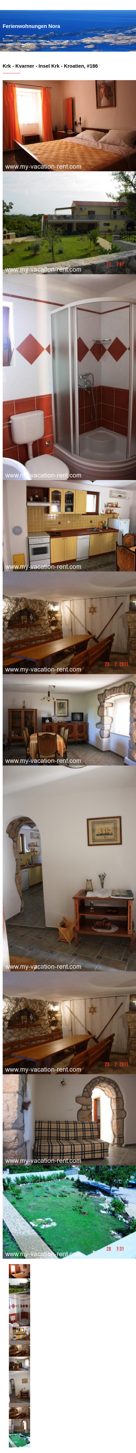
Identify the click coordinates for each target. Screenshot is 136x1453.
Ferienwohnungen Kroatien (32, 40)
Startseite (8, 40)
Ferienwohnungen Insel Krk (99, 40)
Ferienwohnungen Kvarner (65, 40)
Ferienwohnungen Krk (18, 44)
